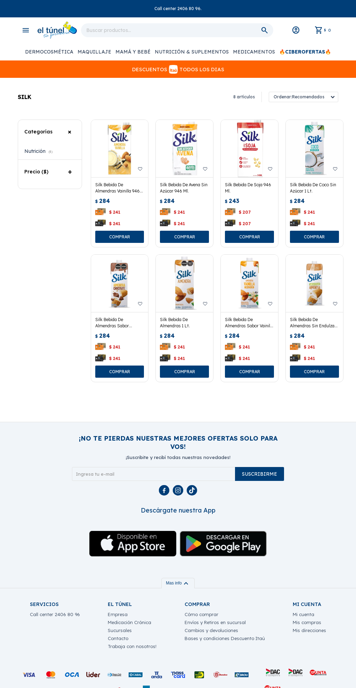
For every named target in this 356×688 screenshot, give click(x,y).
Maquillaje (94, 52)
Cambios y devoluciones (211, 630)
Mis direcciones (309, 630)
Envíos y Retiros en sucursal (215, 622)
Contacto (118, 638)
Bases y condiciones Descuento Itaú (225, 638)
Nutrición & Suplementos (192, 52)
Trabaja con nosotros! (132, 646)
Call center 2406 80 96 (55, 614)
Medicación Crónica (129, 622)
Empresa (118, 614)
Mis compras (307, 622)
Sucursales (120, 630)
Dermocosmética (49, 52)
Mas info (178, 583)
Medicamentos (254, 52)
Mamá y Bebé (133, 52)
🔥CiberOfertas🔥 (305, 52)
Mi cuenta (303, 614)
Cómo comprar (201, 614)
